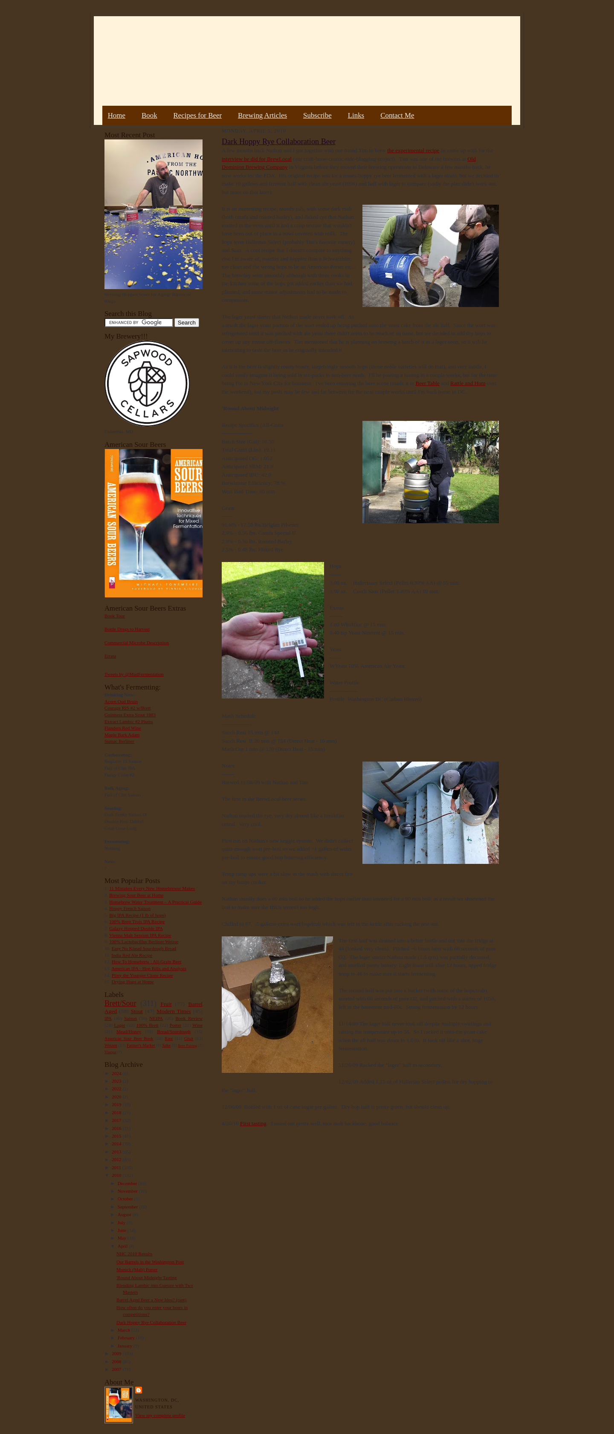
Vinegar (110, 1052)
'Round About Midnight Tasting (146, 1277)
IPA (108, 1018)
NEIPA (156, 1018)
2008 (117, 1361)
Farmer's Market (141, 1045)
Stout (137, 1011)
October (126, 1198)
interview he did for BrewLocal (257, 159)
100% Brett (147, 1025)
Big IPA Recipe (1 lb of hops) (137, 915)
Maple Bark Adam (122, 734)
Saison (130, 1018)
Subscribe (317, 115)
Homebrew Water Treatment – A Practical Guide (155, 901)
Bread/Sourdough (174, 1031)
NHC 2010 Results (134, 1253)
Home (116, 115)
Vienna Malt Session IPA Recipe (140, 935)
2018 (117, 1112)
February (127, 1337)
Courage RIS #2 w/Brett (127, 707)
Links (356, 115)
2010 (117, 1175)
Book (149, 115)
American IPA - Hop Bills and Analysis (148, 968)
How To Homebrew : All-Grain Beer (147, 961)
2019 (117, 1104)
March (124, 1330)
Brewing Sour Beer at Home (136, 895)
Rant (169, 1038)
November (128, 1191)
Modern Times (173, 1011)
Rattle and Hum (467, 383)
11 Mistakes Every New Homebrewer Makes (152, 888)
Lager (119, 1025)
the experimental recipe (413, 150)
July (122, 1222)
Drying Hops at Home (133, 981)
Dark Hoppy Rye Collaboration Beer (151, 1322)
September (128, 1206)
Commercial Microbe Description (136, 642)
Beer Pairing (187, 1045)
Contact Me (397, 115)
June (122, 1230)
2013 (117, 1151)
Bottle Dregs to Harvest (127, 629)
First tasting (253, 1123)
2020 (117, 1096)
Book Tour (114, 615)
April (123, 1246)
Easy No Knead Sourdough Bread (144, 948)
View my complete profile (160, 1415)
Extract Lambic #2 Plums (128, 721)
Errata (110, 655)
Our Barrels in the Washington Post (150, 1261)
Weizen (110, 1045)
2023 (117, 1080)
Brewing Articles (262, 115)
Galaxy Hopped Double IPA (136, 928)
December (128, 1183)
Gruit (188, 1038)
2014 (117, 1143)
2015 (117, 1136)
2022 (117, 1088)
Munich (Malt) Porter (136, 1269)
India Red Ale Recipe (131, 955)
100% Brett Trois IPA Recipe (137, 921)
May (122, 1237)
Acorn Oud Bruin (121, 701)
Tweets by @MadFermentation (134, 674)
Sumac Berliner (119, 741)
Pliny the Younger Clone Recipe (142, 975)
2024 (117, 1073)
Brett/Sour (120, 1003)
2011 (117, 1167)
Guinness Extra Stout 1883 (130, 714)
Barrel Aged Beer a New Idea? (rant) (151, 1299)
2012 (117, 1159)
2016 (117, 1128)
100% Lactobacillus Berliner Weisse (143, 941)
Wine (197, 1025)
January (126, 1345)
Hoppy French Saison (130, 908)
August (125, 1214)
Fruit (165, 1004)
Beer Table (428, 383)
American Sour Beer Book (128, 1038)
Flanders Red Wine (122, 727)
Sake (166, 1045)
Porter (175, 1025)
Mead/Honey (128, 1031)
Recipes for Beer (198, 115)
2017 (117, 1120)
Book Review (189, 1018)
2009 (117, 1353)
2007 (117, 1369)
